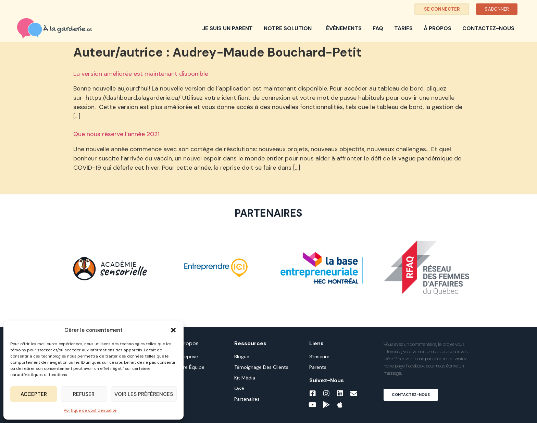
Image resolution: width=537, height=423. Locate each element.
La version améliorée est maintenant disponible (140, 74)
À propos (437, 28)
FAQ (378, 28)
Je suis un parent (227, 28)
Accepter (34, 394)
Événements (344, 28)
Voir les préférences (143, 394)
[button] (173, 330)
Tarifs (403, 28)
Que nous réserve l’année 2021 (116, 134)
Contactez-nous (488, 28)
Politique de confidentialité (90, 410)
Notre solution (289, 28)
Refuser (84, 394)
